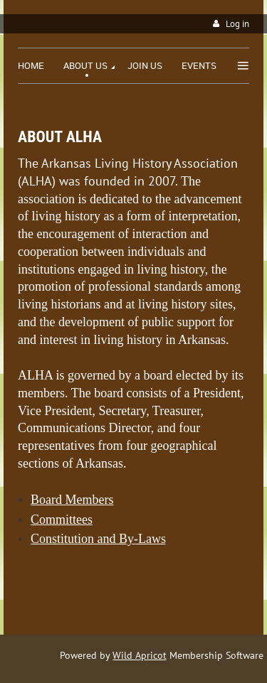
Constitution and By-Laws (98, 539)
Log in (237, 24)
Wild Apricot (139, 655)
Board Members (72, 500)
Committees (62, 519)
